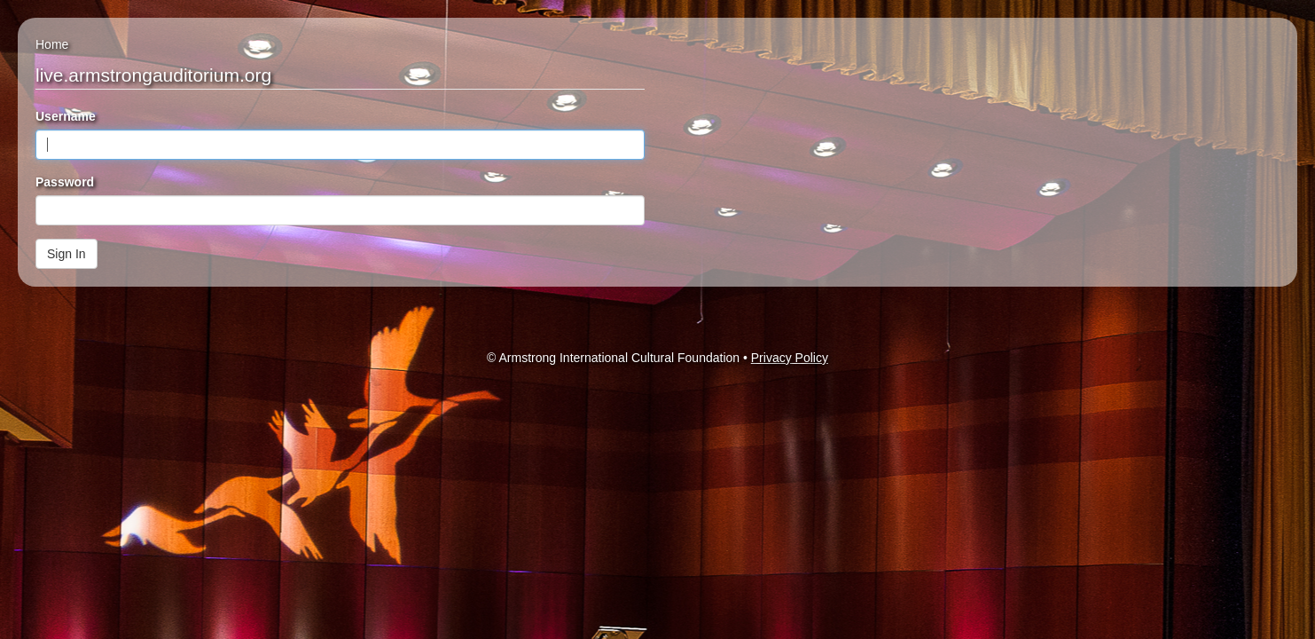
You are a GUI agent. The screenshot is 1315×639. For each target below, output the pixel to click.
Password (64, 182)
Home (51, 44)
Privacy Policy (789, 358)
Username (65, 116)
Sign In (66, 254)
